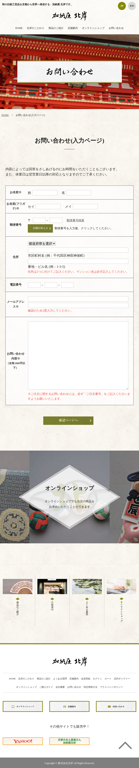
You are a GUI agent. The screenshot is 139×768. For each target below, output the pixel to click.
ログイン (97, 679)
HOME (19, 28)
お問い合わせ (116, 28)
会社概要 (60, 687)
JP (121, 5)
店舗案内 (73, 28)
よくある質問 (60, 679)
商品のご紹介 (56, 28)
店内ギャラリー (122, 679)
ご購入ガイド (46, 687)
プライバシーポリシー (111, 687)
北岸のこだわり (35, 28)
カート (108, 679)
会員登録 (85, 679)
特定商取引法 (90, 687)
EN (132, 5)
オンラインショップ (93, 28)
